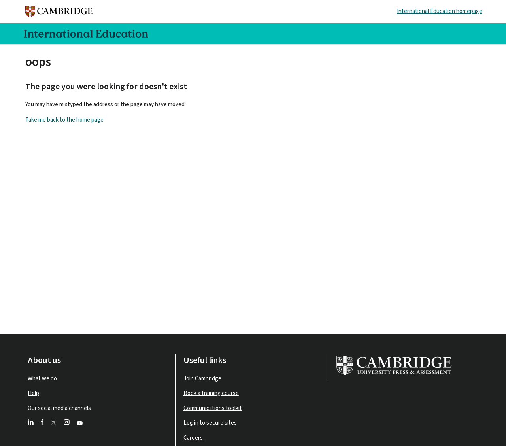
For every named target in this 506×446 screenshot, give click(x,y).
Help (33, 393)
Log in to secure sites (210, 423)
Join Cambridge (202, 378)
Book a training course (211, 393)
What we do (42, 378)
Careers (193, 438)
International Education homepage (439, 11)
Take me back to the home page (64, 120)
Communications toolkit (212, 408)
